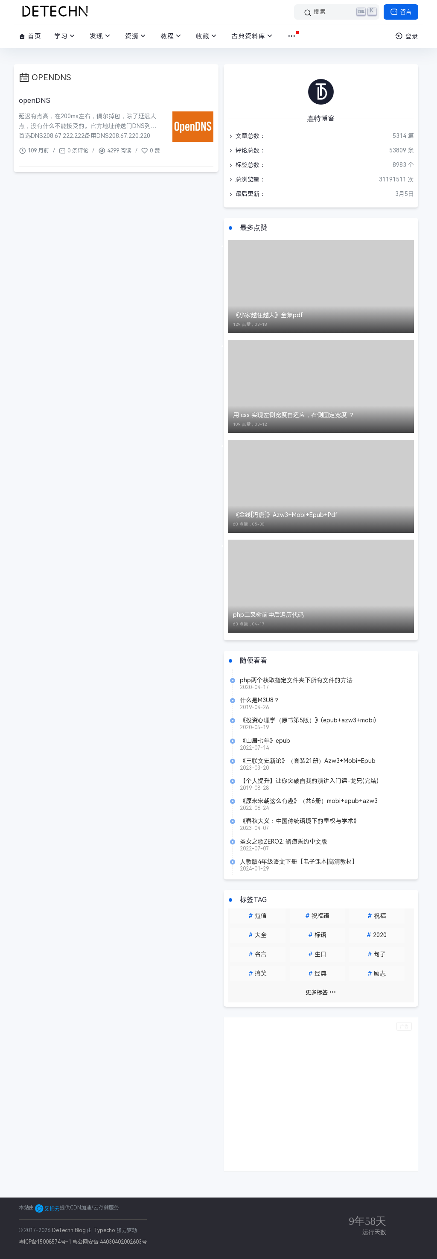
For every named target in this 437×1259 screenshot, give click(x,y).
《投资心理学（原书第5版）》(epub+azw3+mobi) (308, 720)
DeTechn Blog (69, 1230)
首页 (30, 36)
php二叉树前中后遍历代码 (268, 614)
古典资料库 (252, 36)
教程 (171, 36)
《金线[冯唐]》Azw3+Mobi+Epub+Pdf (285, 514)
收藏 (207, 36)
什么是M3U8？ (260, 700)
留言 (401, 12)
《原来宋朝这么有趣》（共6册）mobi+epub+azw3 (309, 800)
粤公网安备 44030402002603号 (109, 1242)
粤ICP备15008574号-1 (45, 1242)
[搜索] (336, 12)
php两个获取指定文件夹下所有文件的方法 (296, 680)
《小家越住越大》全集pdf (268, 315)
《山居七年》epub (265, 740)
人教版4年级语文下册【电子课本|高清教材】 (299, 861)
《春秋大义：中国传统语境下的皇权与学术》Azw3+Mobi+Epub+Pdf (299, 821)
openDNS (34, 100)
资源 (136, 36)
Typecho (104, 1230)
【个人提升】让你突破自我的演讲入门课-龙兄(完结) (309, 780)
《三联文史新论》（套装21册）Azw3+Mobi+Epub (308, 760)
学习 (65, 36)
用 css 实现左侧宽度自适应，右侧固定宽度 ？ (294, 415)
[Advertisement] (321, 1094)
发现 (101, 36)
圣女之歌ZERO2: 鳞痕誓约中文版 (283, 841)
